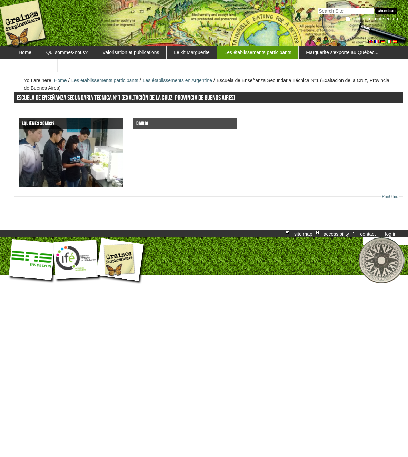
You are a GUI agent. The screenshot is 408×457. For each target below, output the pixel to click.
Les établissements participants (258, 52)
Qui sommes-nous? (67, 52)
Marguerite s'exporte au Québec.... (343, 52)
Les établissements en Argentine (177, 80)
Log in (390, 233)
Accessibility (336, 233)
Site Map (303, 233)
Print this (390, 196)
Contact (368, 233)
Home (25, 52)
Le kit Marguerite (192, 52)
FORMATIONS (34, 65)
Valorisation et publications (130, 52)
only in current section (374, 18)
